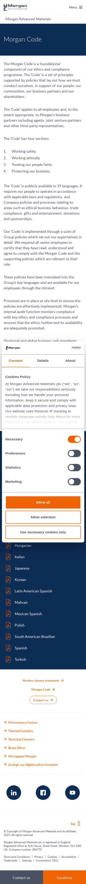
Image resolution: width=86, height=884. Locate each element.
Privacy (38, 856)
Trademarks (10, 860)
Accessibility (68, 856)
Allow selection (43, 517)
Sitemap (27, 860)
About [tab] (70, 360)
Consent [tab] (15, 360)
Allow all (43, 502)
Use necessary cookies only (43, 532)
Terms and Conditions (17, 856)
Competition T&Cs (47, 860)
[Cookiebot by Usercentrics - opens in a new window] (61, 348)
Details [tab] (43, 360)
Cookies (52, 856)
